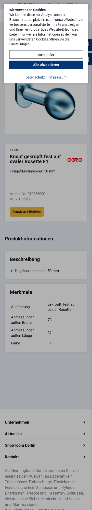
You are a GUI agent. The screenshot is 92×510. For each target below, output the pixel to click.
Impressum (57, 77)
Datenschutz (35, 77)
